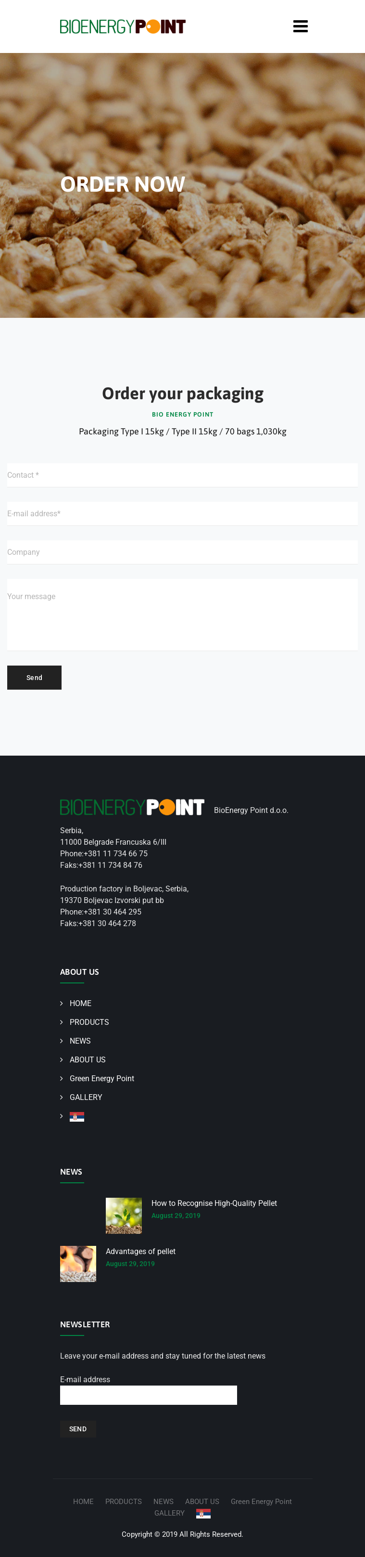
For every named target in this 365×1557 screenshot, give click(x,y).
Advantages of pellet (141, 1251)
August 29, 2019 (176, 1215)
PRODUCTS (89, 1022)
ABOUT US (88, 1059)
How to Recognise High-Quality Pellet (214, 1203)
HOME (80, 1003)
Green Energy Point (102, 1078)
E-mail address (148, 1390)
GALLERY (86, 1097)
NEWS (80, 1041)
